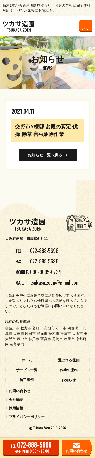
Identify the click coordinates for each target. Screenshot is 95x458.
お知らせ (69, 380)
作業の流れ (69, 370)
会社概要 (16, 399)
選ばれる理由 (69, 360)
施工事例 (27, 380)
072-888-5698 (44, 250)
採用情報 (16, 408)
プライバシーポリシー (27, 417)
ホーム (26, 360)
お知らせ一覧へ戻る (45, 155)
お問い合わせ (19, 391)
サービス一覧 (26, 370)
